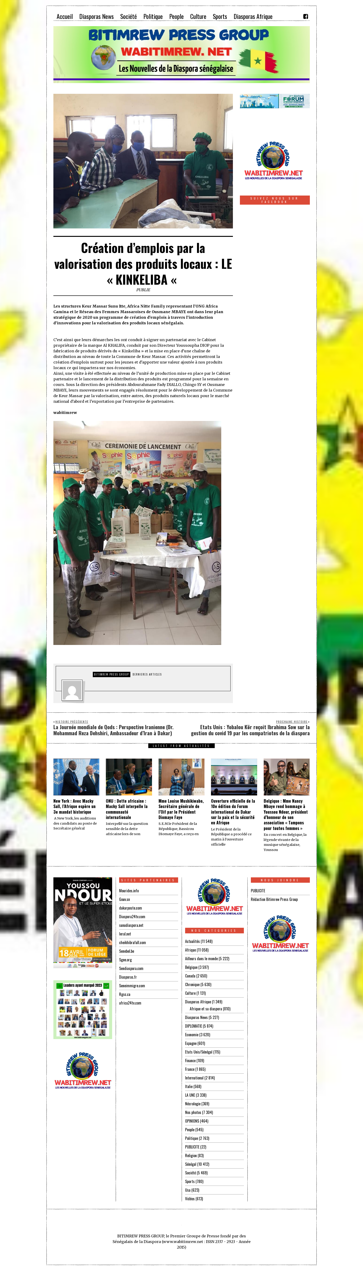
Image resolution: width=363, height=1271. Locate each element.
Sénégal (190, 1164)
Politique (191, 1138)
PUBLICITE (192, 1147)
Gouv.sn (124, 899)
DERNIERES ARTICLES (147, 674)
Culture (190, 993)
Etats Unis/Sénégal (198, 1052)
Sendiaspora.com (131, 968)
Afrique (190, 950)
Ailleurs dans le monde (201, 958)
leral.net (125, 934)
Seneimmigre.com (132, 985)
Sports (190, 1181)
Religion (191, 1155)
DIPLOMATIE (193, 1026)
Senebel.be (126, 951)
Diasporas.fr (128, 977)
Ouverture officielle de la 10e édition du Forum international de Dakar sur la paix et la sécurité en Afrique (233, 812)
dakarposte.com (130, 908)
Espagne (191, 1043)
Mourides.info (129, 890)
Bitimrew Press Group (111, 674)
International (194, 1078)
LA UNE (190, 1095)
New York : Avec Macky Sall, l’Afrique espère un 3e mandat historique (74, 806)
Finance (190, 1060)
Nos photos (193, 1112)
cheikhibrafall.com (132, 942)
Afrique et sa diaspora (206, 1009)
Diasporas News (196, 1017)
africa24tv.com (130, 1003)
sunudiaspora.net (131, 925)
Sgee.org (125, 960)
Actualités (192, 941)
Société (190, 1173)
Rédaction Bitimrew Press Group (274, 899)
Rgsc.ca (124, 994)
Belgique (191, 967)
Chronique (192, 984)
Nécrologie (193, 1103)
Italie (189, 1086)
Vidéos (190, 1198)
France (189, 1069)
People (189, 1129)
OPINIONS (192, 1121)
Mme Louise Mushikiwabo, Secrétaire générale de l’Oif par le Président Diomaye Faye (181, 809)
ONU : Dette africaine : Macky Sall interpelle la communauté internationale (127, 809)
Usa (187, 1190)
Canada (190, 976)
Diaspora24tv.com (132, 916)
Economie (191, 1034)
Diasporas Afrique (198, 1002)
